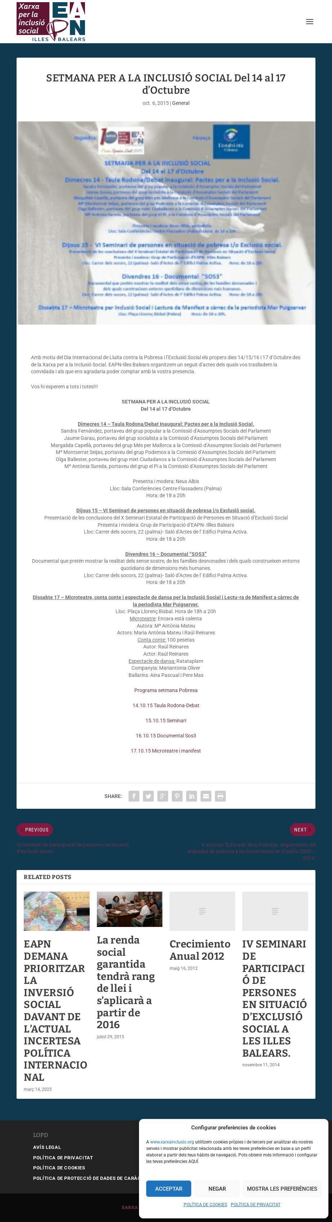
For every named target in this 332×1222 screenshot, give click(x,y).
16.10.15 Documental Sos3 (166, 736)
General (180, 103)
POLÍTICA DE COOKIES (205, 1204)
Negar (217, 1189)
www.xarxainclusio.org (172, 1142)
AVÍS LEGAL (47, 1147)
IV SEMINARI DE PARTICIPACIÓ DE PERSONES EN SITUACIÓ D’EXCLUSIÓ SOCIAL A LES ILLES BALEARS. (275, 998)
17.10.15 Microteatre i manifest (166, 751)
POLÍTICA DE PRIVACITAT (256, 1204)
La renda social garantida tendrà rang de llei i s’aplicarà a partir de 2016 (126, 982)
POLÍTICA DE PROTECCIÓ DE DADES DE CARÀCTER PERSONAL (104, 1178)
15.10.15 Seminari (165, 720)
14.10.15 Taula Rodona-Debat (166, 705)
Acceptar (168, 1189)
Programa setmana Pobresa (166, 690)
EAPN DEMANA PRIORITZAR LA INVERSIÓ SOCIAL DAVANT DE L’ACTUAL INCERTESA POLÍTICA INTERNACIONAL (56, 1010)
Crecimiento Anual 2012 (200, 950)
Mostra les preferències (282, 1189)
